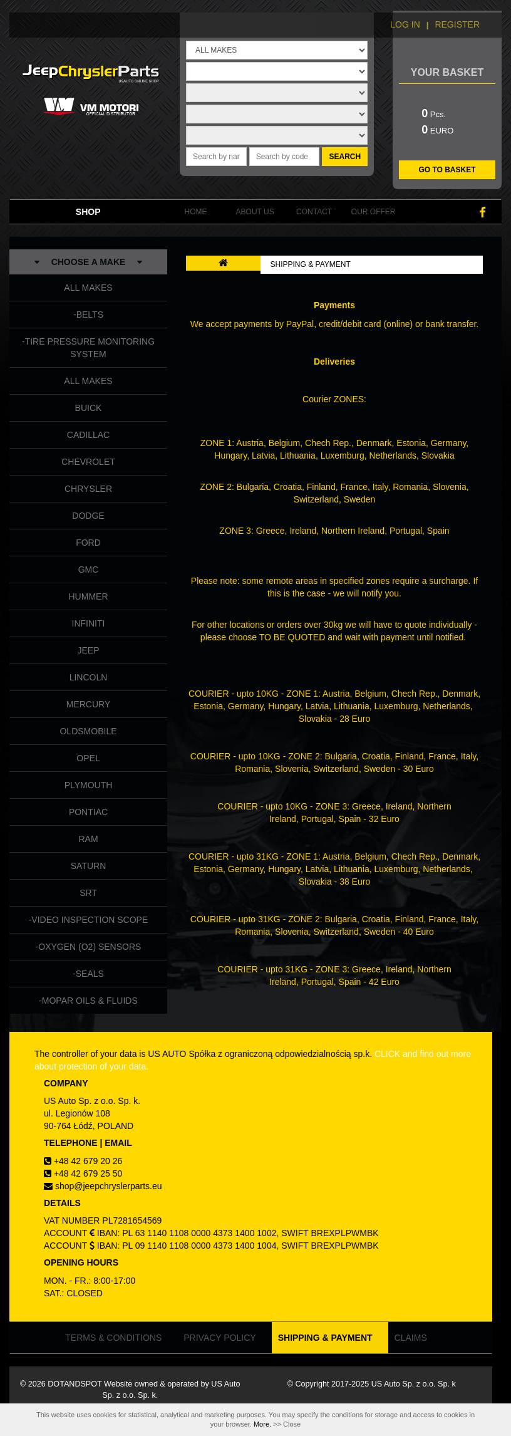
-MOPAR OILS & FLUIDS (88, 1001)
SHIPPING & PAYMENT (311, 264)
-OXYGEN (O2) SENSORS (89, 947)
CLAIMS (411, 1338)
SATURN (88, 866)
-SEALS (88, 974)
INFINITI (88, 623)
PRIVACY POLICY (219, 1338)
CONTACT (314, 211)
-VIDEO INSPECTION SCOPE (88, 920)
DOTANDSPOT (74, 1384)
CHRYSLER (88, 489)
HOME (196, 211)
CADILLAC (88, 435)
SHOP (88, 212)
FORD (88, 543)
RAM (88, 839)
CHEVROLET (88, 462)
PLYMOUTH (89, 785)
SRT (88, 893)
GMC (88, 570)
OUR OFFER (373, 211)
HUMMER (88, 596)
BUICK (88, 408)
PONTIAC (88, 812)
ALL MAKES (88, 288)
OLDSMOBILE (87, 731)
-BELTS (88, 315)
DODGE (88, 516)
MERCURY (88, 704)
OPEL (88, 758)
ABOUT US (255, 211)
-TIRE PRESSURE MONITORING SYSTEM (88, 347)
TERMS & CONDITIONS (113, 1338)
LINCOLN (89, 677)
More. (262, 1424)
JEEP (88, 650)
